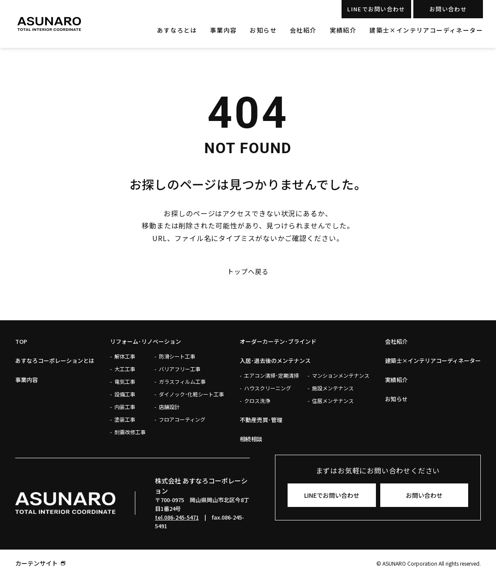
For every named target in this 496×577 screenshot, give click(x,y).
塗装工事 (124, 419)
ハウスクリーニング (267, 388)
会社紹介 (303, 30)
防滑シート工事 (177, 356)
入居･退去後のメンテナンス (275, 360)
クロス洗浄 (257, 400)
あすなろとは (177, 30)
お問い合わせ (448, 9)
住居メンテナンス (333, 400)
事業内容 (223, 30)
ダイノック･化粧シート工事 (191, 394)
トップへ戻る (247, 271)
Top (21, 341)
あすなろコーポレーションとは (54, 360)
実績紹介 (343, 30)
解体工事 (124, 356)
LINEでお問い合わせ (376, 9)
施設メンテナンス (333, 388)
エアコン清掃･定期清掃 (271, 375)
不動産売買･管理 (261, 420)
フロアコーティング (182, 419)
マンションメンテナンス (340, 375)
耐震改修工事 (130, 432)
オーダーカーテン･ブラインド (278, 341)
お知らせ (263, 30)
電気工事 (124, 381)
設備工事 (124, 394)
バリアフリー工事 (180, 368)
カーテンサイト (36, 563)
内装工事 (124, 406)
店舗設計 (169, 406)
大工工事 (124, 368)
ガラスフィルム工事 (182, 381)
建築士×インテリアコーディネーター (426, 30)
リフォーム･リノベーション (145, 341)
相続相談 (251, 439)
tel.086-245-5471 (177, 517)
